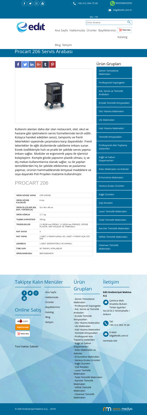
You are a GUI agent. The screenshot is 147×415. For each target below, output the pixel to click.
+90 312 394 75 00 (85, 3)
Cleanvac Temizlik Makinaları (84, 395)
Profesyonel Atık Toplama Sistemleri (84, 338)
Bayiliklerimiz (107, 30)
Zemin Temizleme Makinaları (84, 300)
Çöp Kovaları (82, 366)
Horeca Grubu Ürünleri (87, 360)
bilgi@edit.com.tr (119, 9)
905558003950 (121, 3)
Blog (58, 45)
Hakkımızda (77, 30)
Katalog (122, 37)
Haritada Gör (110, 340)
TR (96, 16)
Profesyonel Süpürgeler (88, 305)
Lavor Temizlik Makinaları (82, 372)
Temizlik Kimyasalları (86, 332)
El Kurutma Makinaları (87, 356)
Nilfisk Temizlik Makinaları (82, 389)
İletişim (67, 45)
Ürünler (92, 30)
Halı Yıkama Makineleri (87, 329)
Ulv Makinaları (83, 326)
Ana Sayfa (61, 30)
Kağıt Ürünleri (82, 363)
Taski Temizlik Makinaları (88, 377)
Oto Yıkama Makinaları (87, 322)
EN (92, 16)
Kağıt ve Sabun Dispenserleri (82, 345)
